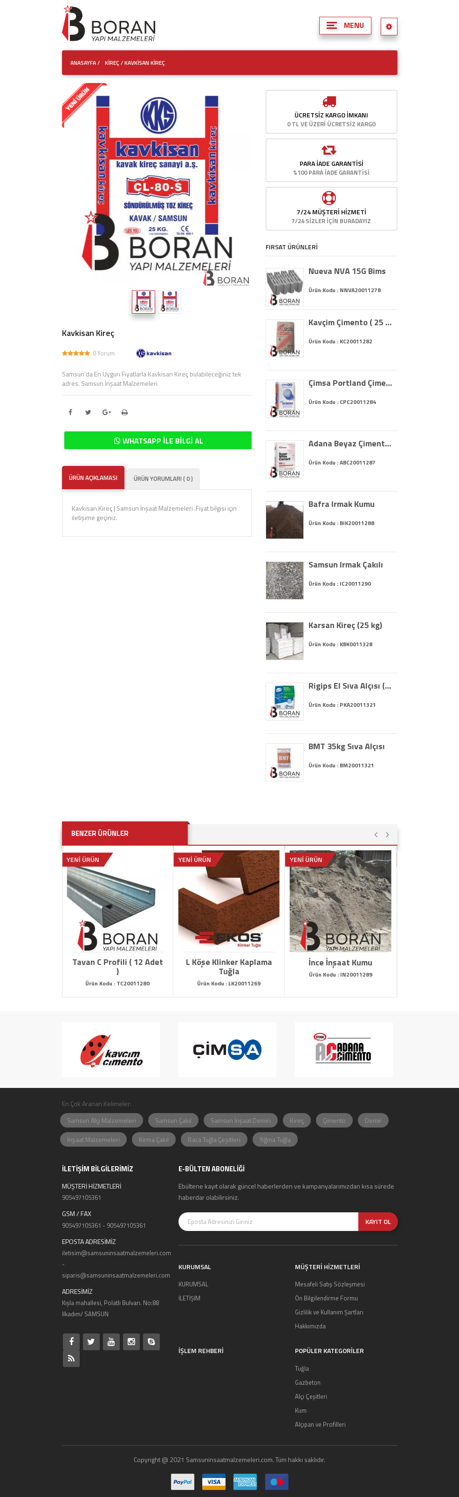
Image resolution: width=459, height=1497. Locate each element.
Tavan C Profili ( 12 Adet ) (117, 966)
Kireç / (114, 62)
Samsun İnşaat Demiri (241, 1120)
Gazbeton (308, 1382)
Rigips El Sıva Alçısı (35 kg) (350, 685)
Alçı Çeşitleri (311, 1396)
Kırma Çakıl (154, 1139)
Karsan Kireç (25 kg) (345, 625)
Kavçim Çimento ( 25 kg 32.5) (350, 322)
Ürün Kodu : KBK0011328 (340, 644)
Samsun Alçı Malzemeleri (101, 1120)
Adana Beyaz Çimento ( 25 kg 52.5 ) (350, 443)
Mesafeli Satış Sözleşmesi (330, 1284)
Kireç (297, 1120)
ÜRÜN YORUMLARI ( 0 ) (163, 478)
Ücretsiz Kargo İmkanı (331, 115)
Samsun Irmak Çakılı (345, 564)
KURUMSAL (193, 1284)
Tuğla (302, 1368)
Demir (373, 1120)
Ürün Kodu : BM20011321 (341, 765)
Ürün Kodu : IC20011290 (339, 583)
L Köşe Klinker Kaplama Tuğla (229, 966)
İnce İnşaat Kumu (340, 962)
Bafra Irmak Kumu (341, 504)
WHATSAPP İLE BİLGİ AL (158, 440)
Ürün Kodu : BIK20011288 (341, 523)
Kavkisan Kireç (88, 333)
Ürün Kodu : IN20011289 (340, 974)
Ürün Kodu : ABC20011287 (342, 462)
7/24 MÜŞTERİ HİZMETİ (331, 212)
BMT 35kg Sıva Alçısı (346, 746)
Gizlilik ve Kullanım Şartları (329, 1312)
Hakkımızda (310, 1326)
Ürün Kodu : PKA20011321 (342, 704)
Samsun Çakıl (173, 1120)
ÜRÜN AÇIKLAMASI (93, 477)
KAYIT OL (378, 1221)
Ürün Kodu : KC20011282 (340, 341)
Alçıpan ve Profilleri (320, 1424)
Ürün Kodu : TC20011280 (117, 983)
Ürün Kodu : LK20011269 (228, 983)
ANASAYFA (83, 62)
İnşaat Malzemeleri (93, 1139)
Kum (301, 1410)
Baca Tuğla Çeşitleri (214, 1139)
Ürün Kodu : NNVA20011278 (344, 290)
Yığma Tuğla (275, 1139)
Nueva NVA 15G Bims (347, 271)
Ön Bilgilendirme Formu (326, 1298)
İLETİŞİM (189, 1298)
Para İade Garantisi (331, 163)
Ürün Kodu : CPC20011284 (342, 401)
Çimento (334, 1120)
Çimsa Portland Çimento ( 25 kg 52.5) (350, 383)
